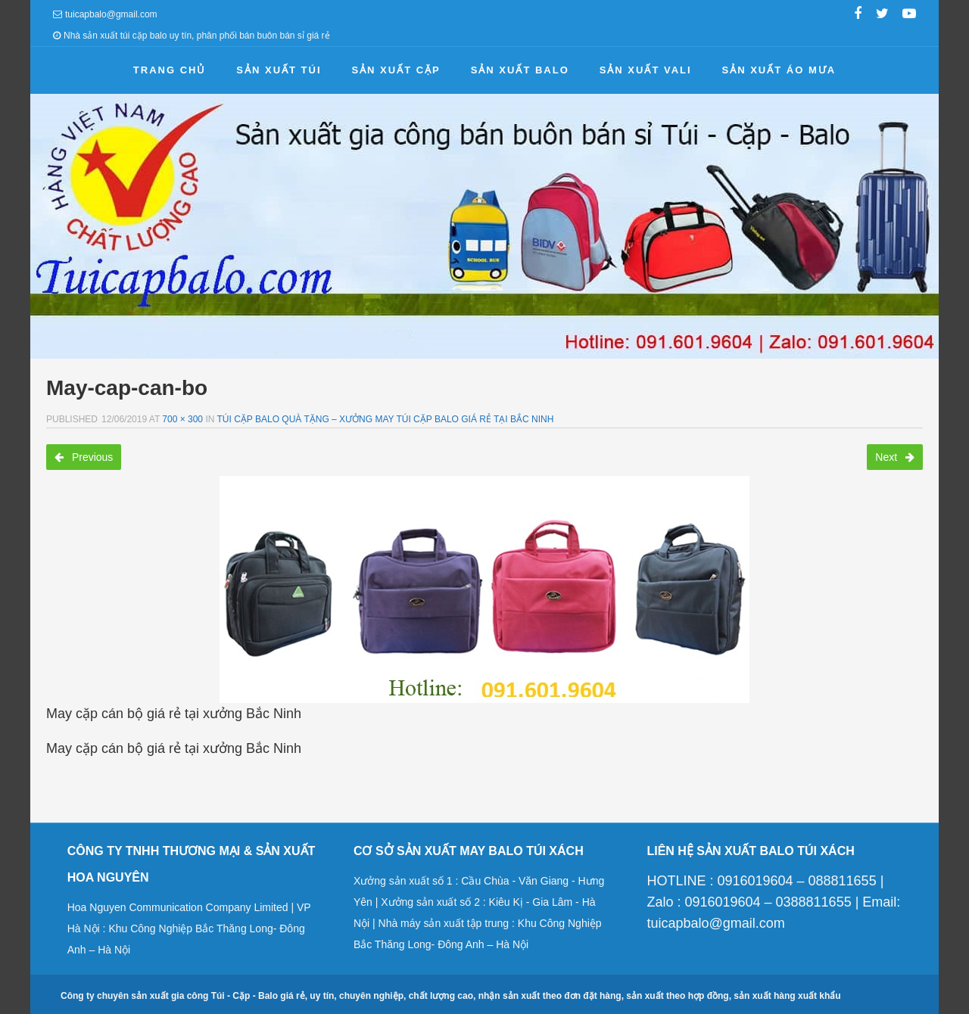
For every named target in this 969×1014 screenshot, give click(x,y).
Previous (84, 457)
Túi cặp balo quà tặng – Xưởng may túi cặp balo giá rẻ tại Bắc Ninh (385, 419)
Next (894, 457)
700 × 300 (182, 419)
